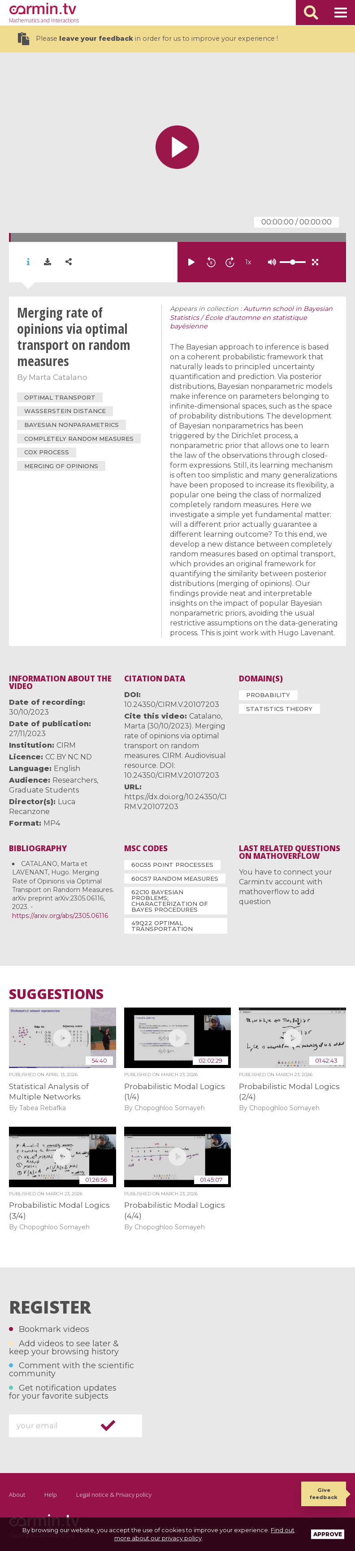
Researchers (74, 780)
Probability (268, 694)
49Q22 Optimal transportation (162, 925)
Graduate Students (44, 790)
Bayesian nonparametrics (71, 424)
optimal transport (59, 397)
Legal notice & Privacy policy (114, 1495)
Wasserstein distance (65, 410)
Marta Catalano (58, 377)
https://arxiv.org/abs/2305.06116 (60, 916)
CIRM (66, 745)
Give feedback (324, 1493)
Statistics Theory (279, 708)
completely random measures (79, 438)
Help (50, 1495)
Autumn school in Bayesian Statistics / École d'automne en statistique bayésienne (251, 318)
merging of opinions (61, 466)
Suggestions (56, 994)
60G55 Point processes (172, 864)
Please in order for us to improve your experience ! (148, 38)
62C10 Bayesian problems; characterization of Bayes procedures (169, 900)
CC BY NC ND (68, 757)
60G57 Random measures (174, 878)
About (17, 1495)
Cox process (46, 452)
